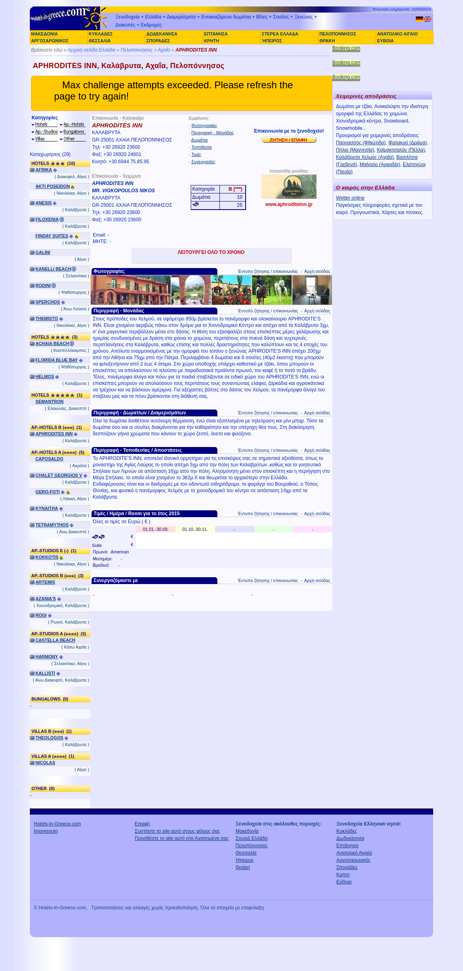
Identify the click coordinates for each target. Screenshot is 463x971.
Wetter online (350, 198)
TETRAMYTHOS (52, 524)
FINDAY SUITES (51, 235)
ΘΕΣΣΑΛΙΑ (100, 40)
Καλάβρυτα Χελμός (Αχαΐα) (365, 157)
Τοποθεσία (201, 147)
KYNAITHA (46, 508)
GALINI (42, 252)
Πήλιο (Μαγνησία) (355, 150)
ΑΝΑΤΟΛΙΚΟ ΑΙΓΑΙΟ (397, 33)
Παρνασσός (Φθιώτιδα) (361, 143)
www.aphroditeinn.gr (289, 204)
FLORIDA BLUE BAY (56, 360)
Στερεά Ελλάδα (252, 838)
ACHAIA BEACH (52, 343)
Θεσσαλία (246, 853)
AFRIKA (43, 169)
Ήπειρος (245, 860)
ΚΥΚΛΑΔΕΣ (101, 33)
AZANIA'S (45, 598)
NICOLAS (45, 762)
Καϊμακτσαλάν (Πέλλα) (401, 150)
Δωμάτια (199, 139)
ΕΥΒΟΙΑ (385, 40)
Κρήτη (343, 874)
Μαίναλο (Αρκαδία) (380, 164)
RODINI (43, 285)
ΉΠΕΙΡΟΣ (272, 40)
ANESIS (43, 202)
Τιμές (196, 154)
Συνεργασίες (204, 161)
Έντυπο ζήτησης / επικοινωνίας (268, 271)
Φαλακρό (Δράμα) (407, 143)
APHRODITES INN (54, 433)
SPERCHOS (47, 301)
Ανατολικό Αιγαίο (354, 853)
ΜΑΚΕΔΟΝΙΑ (44, 33)
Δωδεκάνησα (350, 838)
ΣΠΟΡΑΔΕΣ (158, 40)
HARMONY (46, 656)
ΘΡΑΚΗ (327, 40)
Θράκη (243, 867)
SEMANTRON (49, 401)
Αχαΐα (164, 50)
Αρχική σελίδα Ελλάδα (91, 50)
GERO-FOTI (47, 491)
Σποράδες (347, 867)
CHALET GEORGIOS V (58, 475)
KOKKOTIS (46, 557)
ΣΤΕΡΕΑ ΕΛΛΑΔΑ (280, 33)
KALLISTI (45, 673)
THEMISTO (46, 318)
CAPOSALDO (49, 458)
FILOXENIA (47, 219)
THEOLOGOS (49, 737)
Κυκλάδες (346, 831)
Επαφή (142, 824)
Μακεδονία (247, 831)
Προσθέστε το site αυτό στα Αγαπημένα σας (182, 838)
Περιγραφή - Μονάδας (213, 132)
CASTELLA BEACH (55, 640)
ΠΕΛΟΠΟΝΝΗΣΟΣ (337, 33)
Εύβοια (344, 882)
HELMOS (44, 376)
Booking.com (346, 48)
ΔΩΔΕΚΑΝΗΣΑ (161, 33)
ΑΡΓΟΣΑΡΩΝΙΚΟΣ (50, 40)
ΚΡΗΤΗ (211, 40)
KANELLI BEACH (53, 268)
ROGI (41, 615)
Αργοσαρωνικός (353, 860)
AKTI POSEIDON (52, 186)
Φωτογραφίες (204, 125)
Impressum (46, 831)
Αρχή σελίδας (317, 271)
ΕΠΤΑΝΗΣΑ (215, 33)
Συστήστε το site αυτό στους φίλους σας (177, 831)
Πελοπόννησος (136, 50)
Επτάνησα (347, 845)
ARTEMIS (45, 582)
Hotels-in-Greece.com (57, 824)
